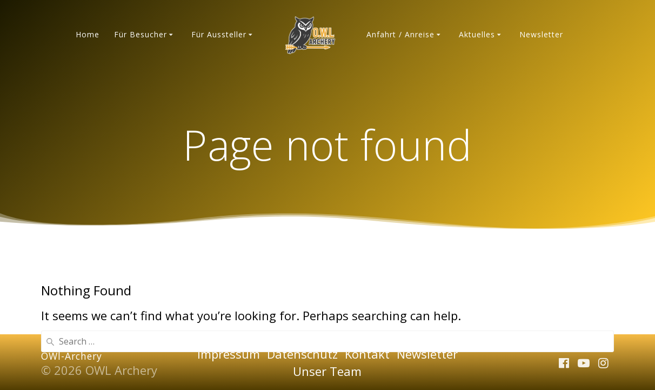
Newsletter (541, 34)
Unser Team (327, 371)
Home (87, 34)
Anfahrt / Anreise (400, 34)
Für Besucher (140, 34)
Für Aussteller (218, 34)
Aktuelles (477, 34)
